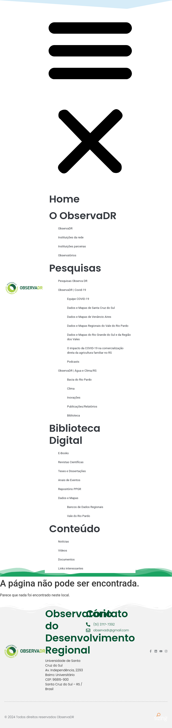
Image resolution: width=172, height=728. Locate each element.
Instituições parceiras (72, 246)
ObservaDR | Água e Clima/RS (77, 370)
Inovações (73, 397)
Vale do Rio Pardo (78, 516)
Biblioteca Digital (75, 434)
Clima (71, 388)
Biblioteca (73, 415)
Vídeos (62, 550)
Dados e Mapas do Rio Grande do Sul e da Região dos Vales (99, 337)
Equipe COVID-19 (78, 299)
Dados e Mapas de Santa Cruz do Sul (91, 308)
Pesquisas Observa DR (73, 281)
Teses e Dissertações (72, 471)
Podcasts (73, 361)
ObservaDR (65, 228)
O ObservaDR (83, 216)
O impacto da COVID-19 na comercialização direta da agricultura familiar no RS (95, 350)
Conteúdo (74, 529)
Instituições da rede (71, 237)
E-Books (63, 453)
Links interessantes (70, 568)
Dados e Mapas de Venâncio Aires (89, 316)
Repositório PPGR (69, 489)
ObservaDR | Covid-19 (72, 290)
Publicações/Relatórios (82, 406)
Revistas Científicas (71, 462)
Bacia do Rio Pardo (79, 379)
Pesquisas (75, 268)
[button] (90, 96)
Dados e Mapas (68, 498)
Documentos (66, 559)
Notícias (63, 541)
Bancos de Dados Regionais (85, 507)
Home (64, 199)
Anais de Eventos (69, 480)
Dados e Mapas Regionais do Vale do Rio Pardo (98, 325)
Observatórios (67, 255)
